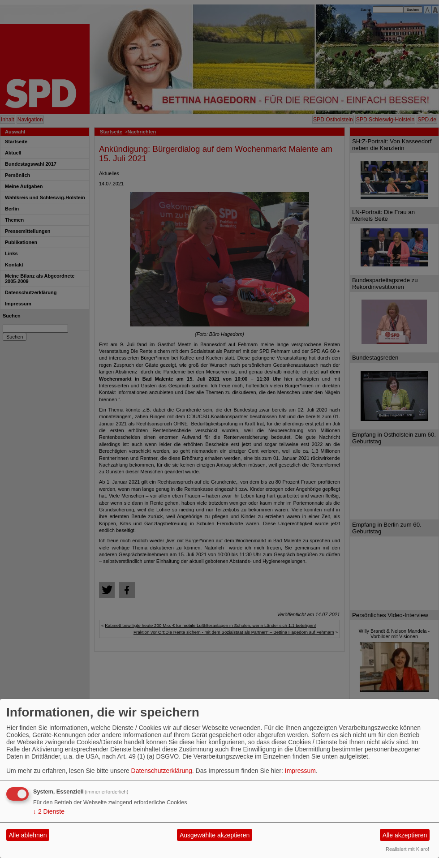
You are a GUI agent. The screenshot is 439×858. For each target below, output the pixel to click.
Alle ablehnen (28, 835)
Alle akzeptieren (405, 835)
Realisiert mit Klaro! (407, 849)
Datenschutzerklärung (161, 770)
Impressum (300, 770)
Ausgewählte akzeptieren (215, 835)
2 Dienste (49, 811)
